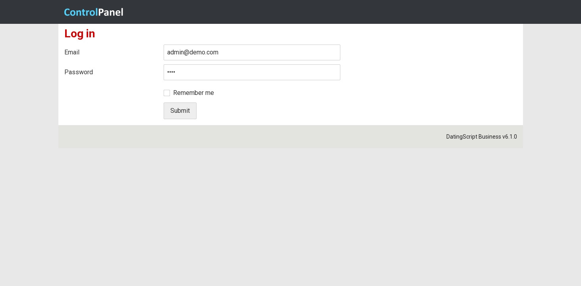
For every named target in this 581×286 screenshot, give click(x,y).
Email (71, 52)
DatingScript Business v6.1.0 (481, 136)
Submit (180, 110)
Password (78, 72)
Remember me (193, 93)
